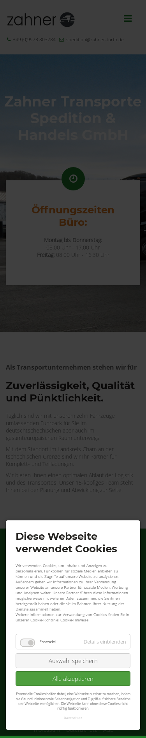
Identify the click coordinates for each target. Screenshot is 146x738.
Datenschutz (73, 685)
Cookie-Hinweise (74, 587)
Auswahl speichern (73, 628)
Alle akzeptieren (73, 646)
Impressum (46, 729)
